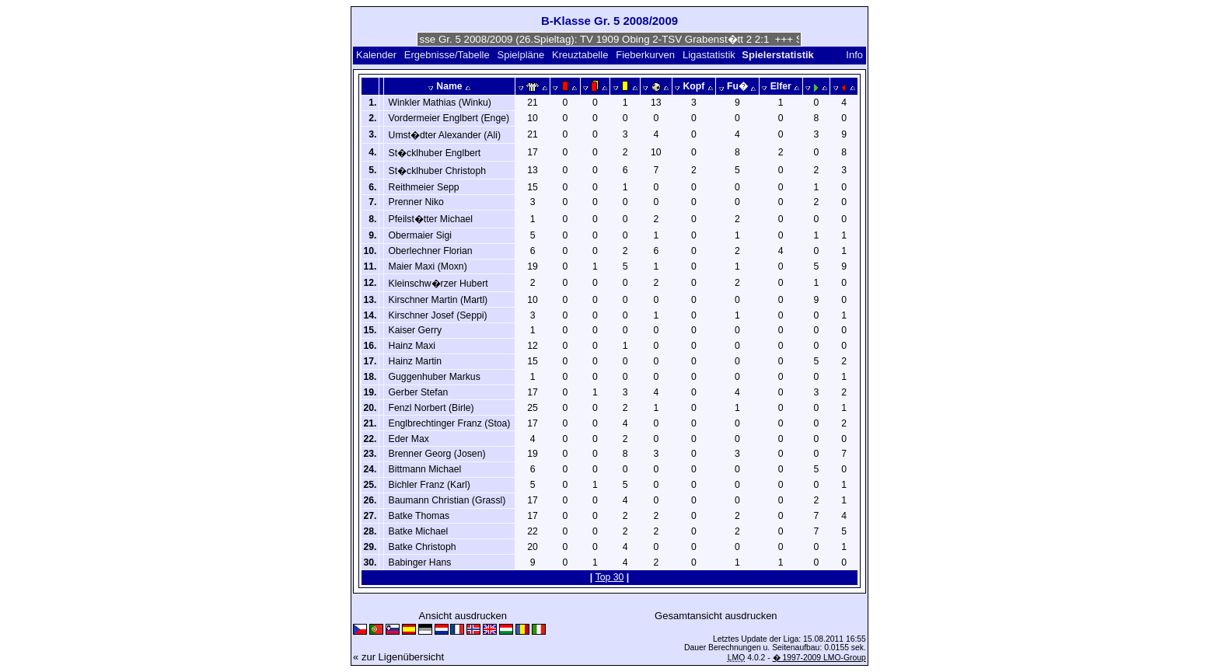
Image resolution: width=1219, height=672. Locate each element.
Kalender (376, 55)
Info (854, 55)
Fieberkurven (645, 55)
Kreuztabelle (580, 55)
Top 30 (610, 577)
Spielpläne (521, 55)
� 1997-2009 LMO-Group (819, 657)
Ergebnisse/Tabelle (447, 55)
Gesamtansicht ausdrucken (716, 616)
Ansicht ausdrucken (463, 616)
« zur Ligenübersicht (398, 657)
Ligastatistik (709, 55)
